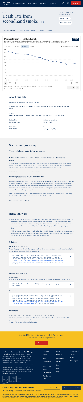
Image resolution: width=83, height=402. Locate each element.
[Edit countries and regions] (69, 46)
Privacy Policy (39, 398)
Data (29, 3)
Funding (58, 364)
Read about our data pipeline (19, 201)
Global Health (64, 18)
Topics (45, 357)
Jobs (57, 371)
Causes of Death (65, 23)
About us (59, 357)
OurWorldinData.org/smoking (11, 88)
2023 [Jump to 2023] (76, 83)
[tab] (8, 46)
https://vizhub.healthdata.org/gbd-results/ (24, 325)
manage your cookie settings (53, 398)
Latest (35, 3)
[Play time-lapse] (5, 83)
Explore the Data (8, 30)
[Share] (73, 87)
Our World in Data (6, 3)
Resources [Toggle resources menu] (43, 3)
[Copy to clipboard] (68, 256)
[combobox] (63, 3)
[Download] (69, 87)
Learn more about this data (44, 87)
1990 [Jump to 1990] (10, 83)
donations (30, 390)
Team (57, 368)
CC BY (21, 88)
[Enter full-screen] (77, 87)
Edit (70, 46)
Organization (60, 361)
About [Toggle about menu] (53, 3)
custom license (7, 370)
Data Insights (47, 364)
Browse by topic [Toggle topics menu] (19, 3)
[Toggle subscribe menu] (68, 3)
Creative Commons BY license (22, 233)
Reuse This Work (46, 30)
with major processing (43, 115)
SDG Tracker (47, 375)
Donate (75, 3)
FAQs (4, 376)
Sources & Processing (27, 30)
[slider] (15, 83)
